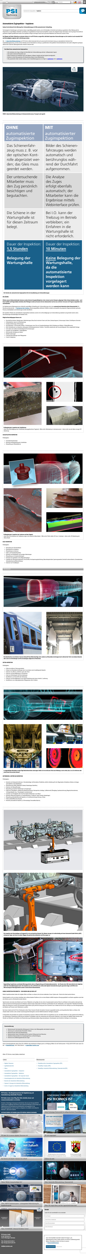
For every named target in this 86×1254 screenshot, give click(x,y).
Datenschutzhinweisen (53, 1243)
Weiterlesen (7, 569)
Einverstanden (50, 1246)
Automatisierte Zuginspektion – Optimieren (13, 1073)
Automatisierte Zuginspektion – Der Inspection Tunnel (16, 1076)
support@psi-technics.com (32, 1045)
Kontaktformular (10, 1045)
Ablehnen (59, 1246)
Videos (5, 1068)
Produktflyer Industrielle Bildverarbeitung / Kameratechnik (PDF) (51, 1068)
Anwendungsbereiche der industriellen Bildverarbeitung (16, 1078)
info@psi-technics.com (6, 1246)
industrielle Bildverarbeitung (13, 41)
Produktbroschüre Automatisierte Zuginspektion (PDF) (49, 1063)
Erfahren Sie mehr (49, 1159)
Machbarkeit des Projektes (22, 308)
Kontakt (50, 2)
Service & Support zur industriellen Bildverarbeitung (15, 1086)
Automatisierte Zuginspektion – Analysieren (13, 1071)
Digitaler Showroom (8, 1063)
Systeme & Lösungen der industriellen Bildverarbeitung (16, 1083)
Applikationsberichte (8, 1066)
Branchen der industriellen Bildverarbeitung (13, 1081)
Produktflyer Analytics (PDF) (43, 1066)
